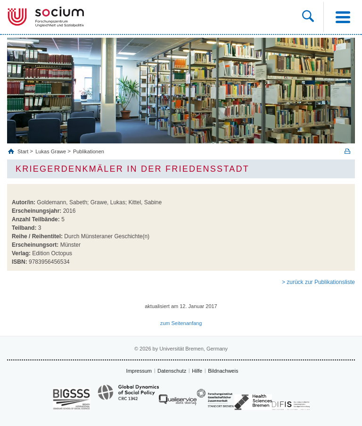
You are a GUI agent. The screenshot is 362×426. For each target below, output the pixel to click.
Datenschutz (171, 371)
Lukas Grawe (50, 151)
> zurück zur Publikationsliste (318, 282)
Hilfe (197, 371)
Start (23, 151)
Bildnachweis (223, 371)
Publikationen (88, 151)
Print (347, 151)
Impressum (139, 371)
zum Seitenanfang (181, 323)
